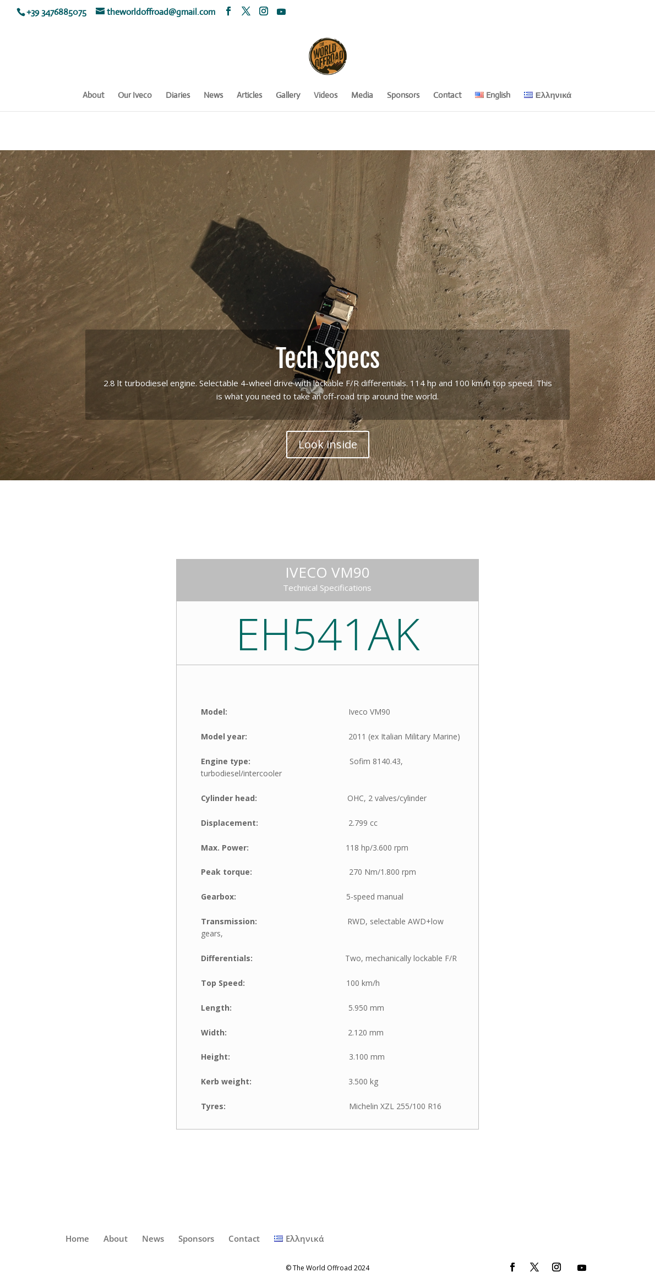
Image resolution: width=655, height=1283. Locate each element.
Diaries (178, 95)
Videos (325, 95)
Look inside (327, 448)
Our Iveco (135, 95)
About (93, 95)
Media (362, 95)
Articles (249, 95)
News (213, 95)
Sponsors (403, 95)
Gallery (288, 95)
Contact (447, 95)
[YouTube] (281, 11)
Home (77, 1238)
